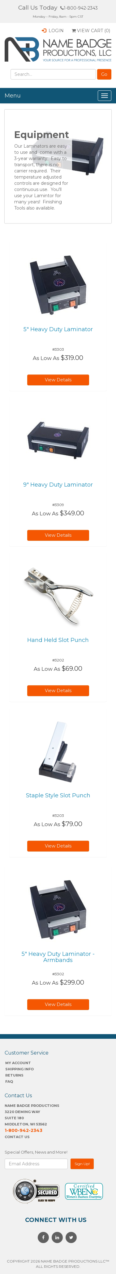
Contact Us (17, 1137)
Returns (14, 1075)
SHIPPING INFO (19, 1069)
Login (53, 30)
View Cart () (91, 30)
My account (18, 1063)
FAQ (9, 1081)
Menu (13, 95)
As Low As (46, 358)
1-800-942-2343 (79, 8)
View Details (58, 380)
